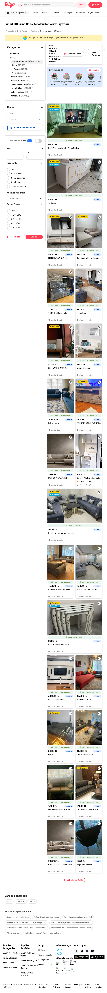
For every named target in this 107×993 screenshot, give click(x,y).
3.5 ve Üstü (16, 219)
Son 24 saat (16, 174)
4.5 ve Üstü (16, 228)
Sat (95, 4)
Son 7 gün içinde (18, 182)
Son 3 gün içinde (18, 178)
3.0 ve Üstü (16, 215)
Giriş (81, 4)
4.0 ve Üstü (16, 223)
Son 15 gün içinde (18, 187)
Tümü (13, 170)
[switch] (38, 141)
